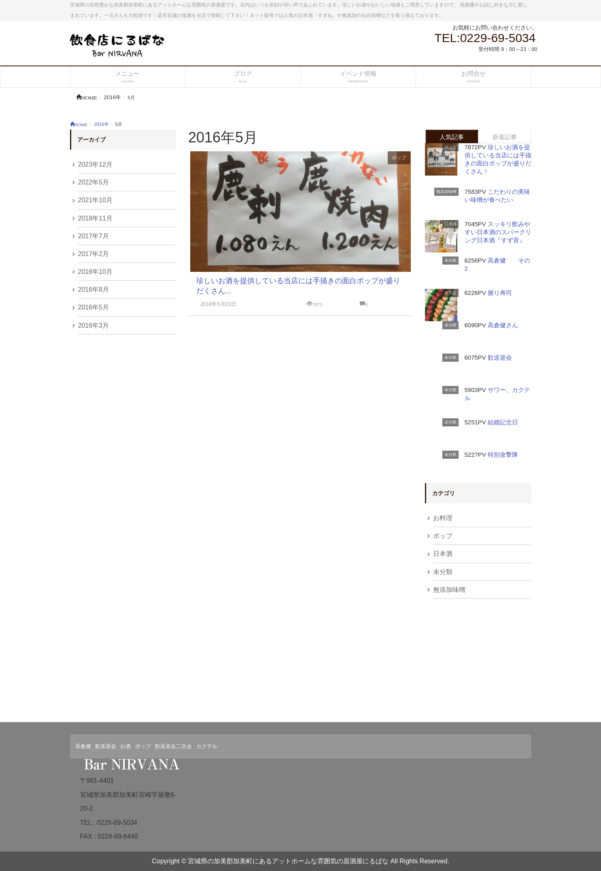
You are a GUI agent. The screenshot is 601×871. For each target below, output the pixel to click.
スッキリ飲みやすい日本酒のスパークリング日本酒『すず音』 (498, 232)
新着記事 (505, 137)
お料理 (442, 518)
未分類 (450, 260)
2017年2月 (93, 253)
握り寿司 (500, 292)
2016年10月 (95, 271)
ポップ (399, 158)
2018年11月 (95, 218)
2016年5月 (93, 307)
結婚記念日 (503, 422)
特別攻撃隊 (503, 454)
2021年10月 (95, 200)
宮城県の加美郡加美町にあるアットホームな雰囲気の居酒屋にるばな (288, 861)
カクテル (206, 746)
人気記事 (452, 137)
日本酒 (450, 224)
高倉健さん (503, 325)
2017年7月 (93, 236)
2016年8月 (93, 289)
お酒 (125, 746)
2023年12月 (95, 164)
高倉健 (83, 746)
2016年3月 (93, 325)
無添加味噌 (446, 191)
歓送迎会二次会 (173, 746)
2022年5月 (93, 182)
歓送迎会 (500, 357)
